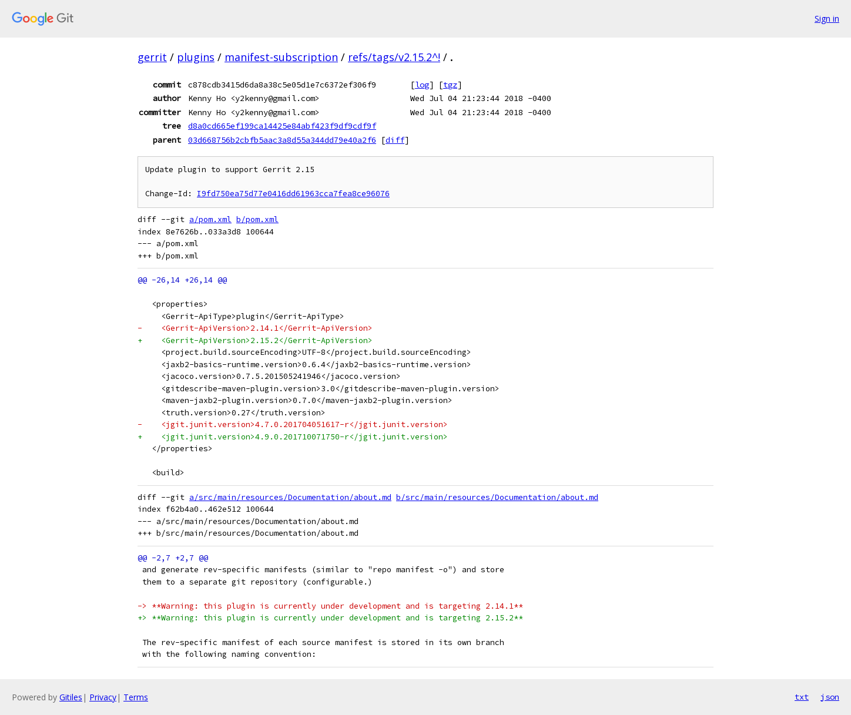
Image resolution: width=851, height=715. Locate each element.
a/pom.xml (210, 219)
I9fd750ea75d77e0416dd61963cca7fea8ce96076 (293, 194)
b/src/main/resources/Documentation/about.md (497, 497)
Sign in (827, 18)
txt (802, 696)
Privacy (102, 697)
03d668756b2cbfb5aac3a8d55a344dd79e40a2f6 (282, 140)
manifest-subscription (281, 57)
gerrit (152, 57)
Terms (135, 697)
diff (395, 140)
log (422, 84)
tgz (450, 84)
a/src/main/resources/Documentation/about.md (290, 497)
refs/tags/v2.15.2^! (394, 57)
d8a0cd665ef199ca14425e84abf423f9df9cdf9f (282, 125)
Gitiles (70, 697)
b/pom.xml (257, 219)
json (829, 696)
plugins (196, 57)
